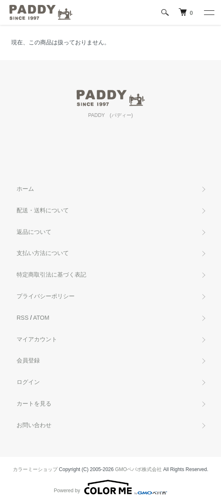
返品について (34, 231)
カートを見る (34, 403)
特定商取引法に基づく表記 (51, 274)
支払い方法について (43, 253)
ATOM (41, 317)
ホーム (25, 188)
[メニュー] (208, 12)
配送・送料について (43, 210)
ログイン (28, 382)
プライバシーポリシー (46, 296)
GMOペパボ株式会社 (138, 469)
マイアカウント (37, 339)
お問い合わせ (34, 425)
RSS (23, 317)
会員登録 (28, 360)
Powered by (110, 487)
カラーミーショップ (35, 469)
